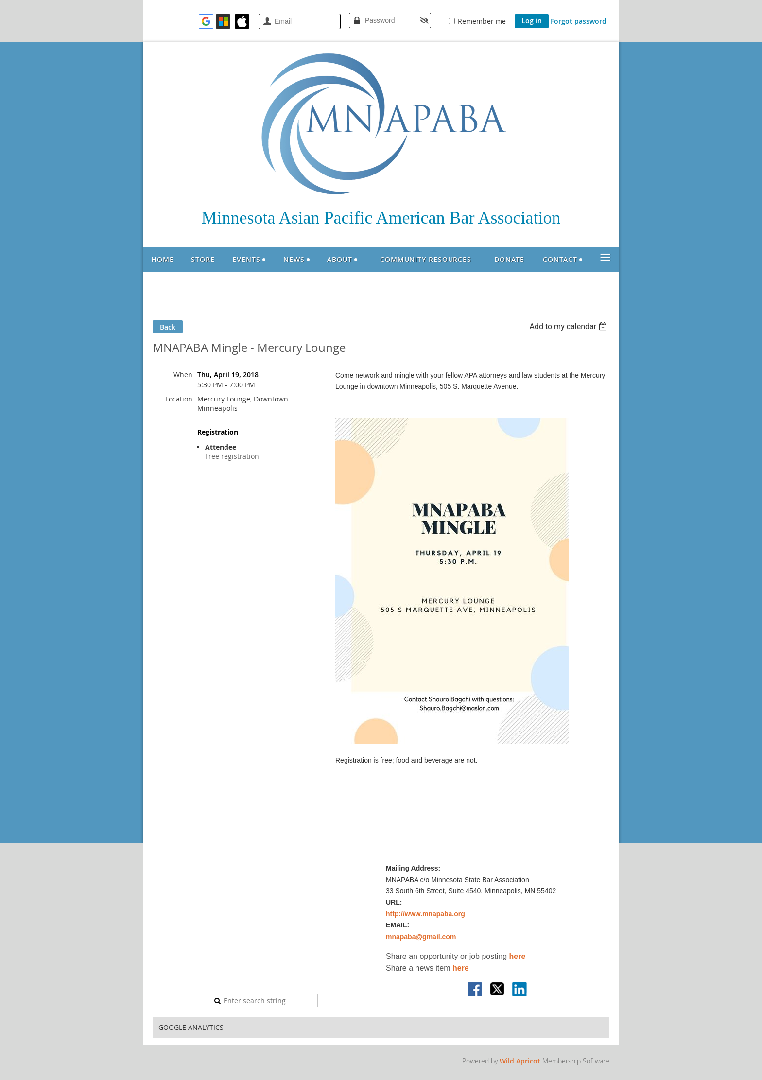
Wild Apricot (520, 1060)
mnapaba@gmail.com (421, 937)
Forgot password (578, 21)
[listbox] (569, 326)
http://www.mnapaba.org (425, 914)
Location (178, 398)
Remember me (482, 21)
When (182, 374)
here (517, 956)
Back (167, 326)
